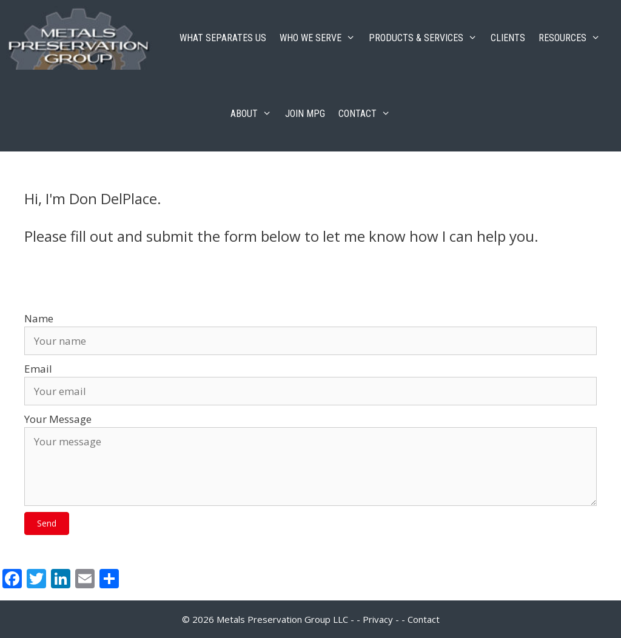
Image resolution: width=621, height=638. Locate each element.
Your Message (58, 419)
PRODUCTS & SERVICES (426, 38)
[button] (46, 523)
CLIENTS (508, 38)
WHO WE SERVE (321, 38)
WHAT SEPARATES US (223, 38)
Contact (424, 619)
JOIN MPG (305, 113)
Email (38, 369)
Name (38, 318)
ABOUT (254, 113)
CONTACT (367, 113)
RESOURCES (573, 38)
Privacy (378, 619)
